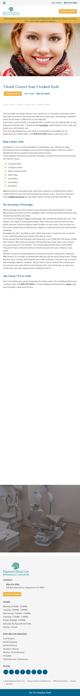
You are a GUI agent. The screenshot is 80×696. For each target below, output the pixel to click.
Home (6, 104)
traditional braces (16, 196)
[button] (5, 672)
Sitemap (73, 681)
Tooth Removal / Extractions (15, 659)
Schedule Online (67, 11)
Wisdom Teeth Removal (13, 652)
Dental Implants (10, 642)
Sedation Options (11, 648)
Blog (13, 104)
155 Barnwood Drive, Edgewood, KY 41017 (25, 587)
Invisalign (43, 125)
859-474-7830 (40, 134)
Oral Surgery (9, 638)
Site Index (9, 684)
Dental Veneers (10, 645)
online (68, 284)
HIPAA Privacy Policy (60, 681)
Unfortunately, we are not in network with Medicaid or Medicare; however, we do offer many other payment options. (40, 20)
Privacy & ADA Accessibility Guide (38, 681)
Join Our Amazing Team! (40, 692)
